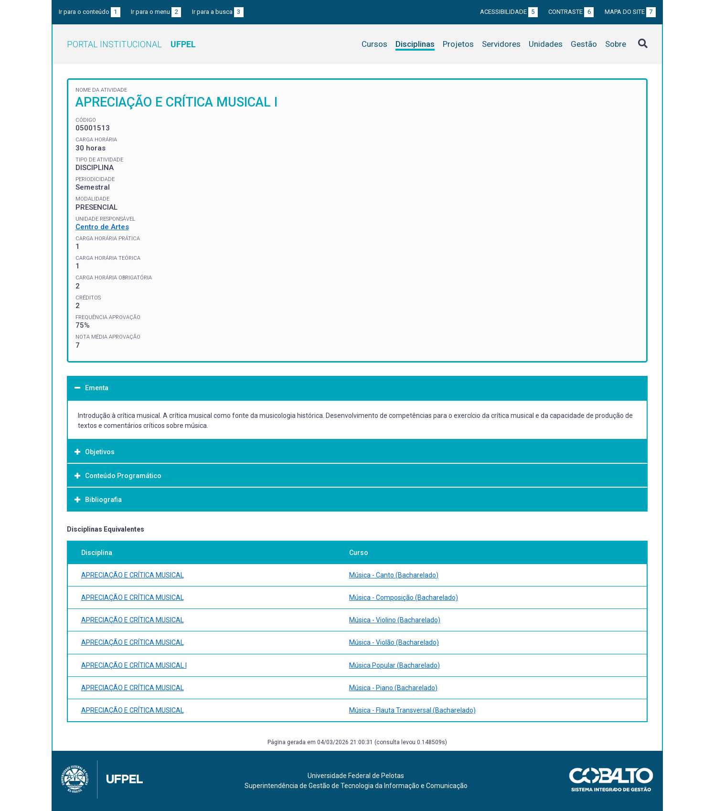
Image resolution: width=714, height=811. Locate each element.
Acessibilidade (509, 11)
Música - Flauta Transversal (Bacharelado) (412, 710)
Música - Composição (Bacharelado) (403, 597)
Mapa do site (630, 11)
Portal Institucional (131, 44)
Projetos (458, 44)
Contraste (571, 11)
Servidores (501, 44)
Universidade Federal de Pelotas (356, 775)
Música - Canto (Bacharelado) (393, 575)
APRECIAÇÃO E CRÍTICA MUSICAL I (134, 665)
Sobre (615, 44)
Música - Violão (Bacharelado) (394, 642)
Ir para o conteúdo (89, 11)
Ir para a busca (218, 11)
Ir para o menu (156, 11)
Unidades (546, 44)
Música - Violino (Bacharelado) (394, 620)
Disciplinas (415, 44)
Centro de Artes (102, 227)
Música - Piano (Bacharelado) (393, 688)
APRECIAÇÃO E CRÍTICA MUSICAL (132, 575)
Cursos (374, 44)
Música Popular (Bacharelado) (394, 665)
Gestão (584, 44)
